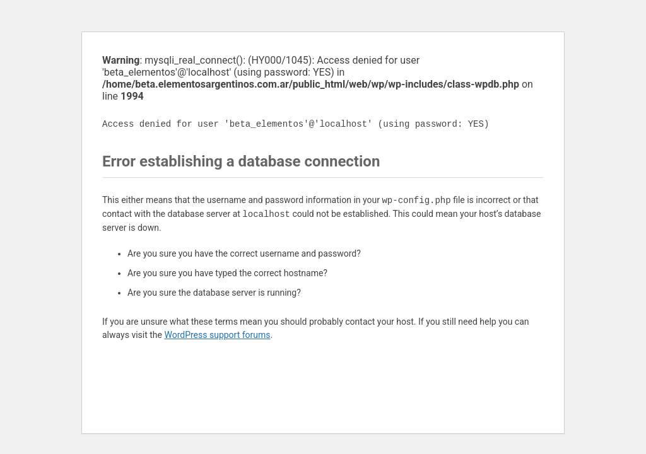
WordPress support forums (217, 335)
